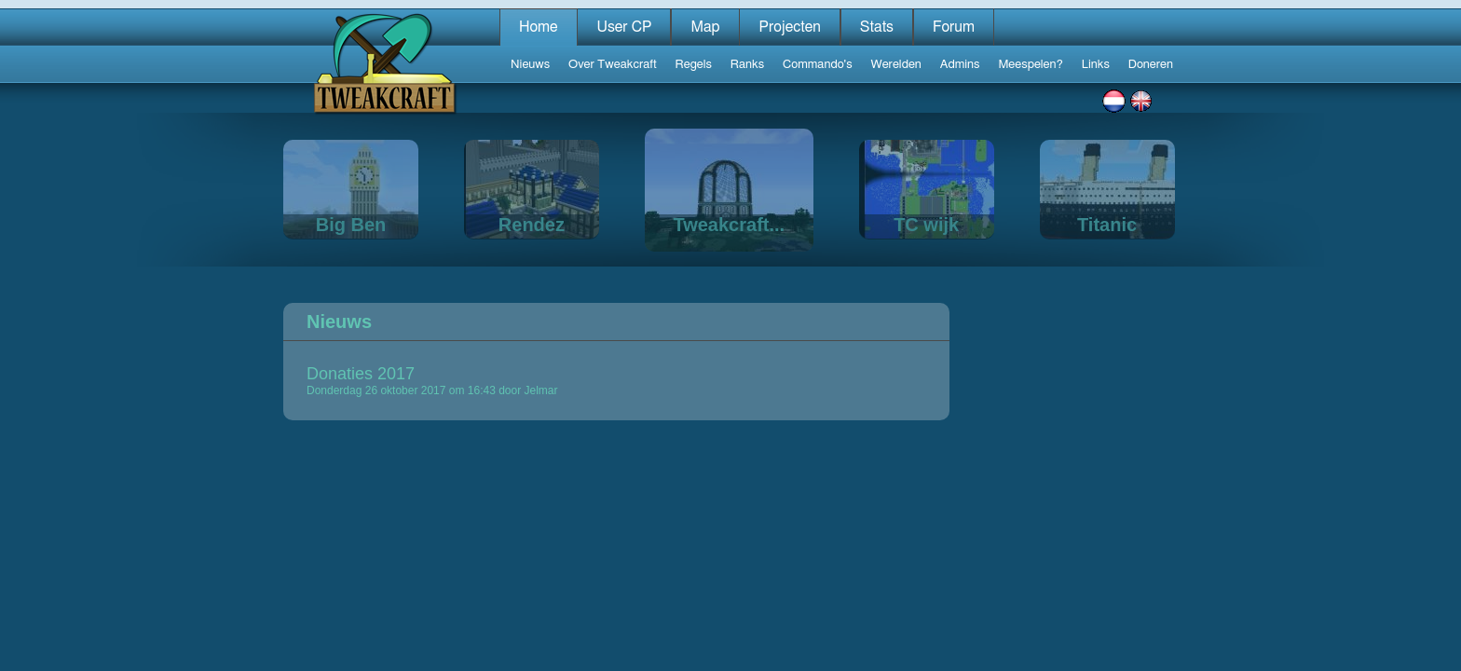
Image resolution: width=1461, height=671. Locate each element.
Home (538, 27)
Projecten (789, 27)
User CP (623, 27)
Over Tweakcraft (612, 65)
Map (704, 27)
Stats (877, 27)
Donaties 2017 (361, 373)
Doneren (1150, 65)
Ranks (747, 65)
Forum (954, 27)
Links (1096, 65)
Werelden (896, 65)
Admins (960, 65)
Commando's (818, 65)
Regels (694, 65)
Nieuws (530, 65)
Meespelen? (1030, 65)
